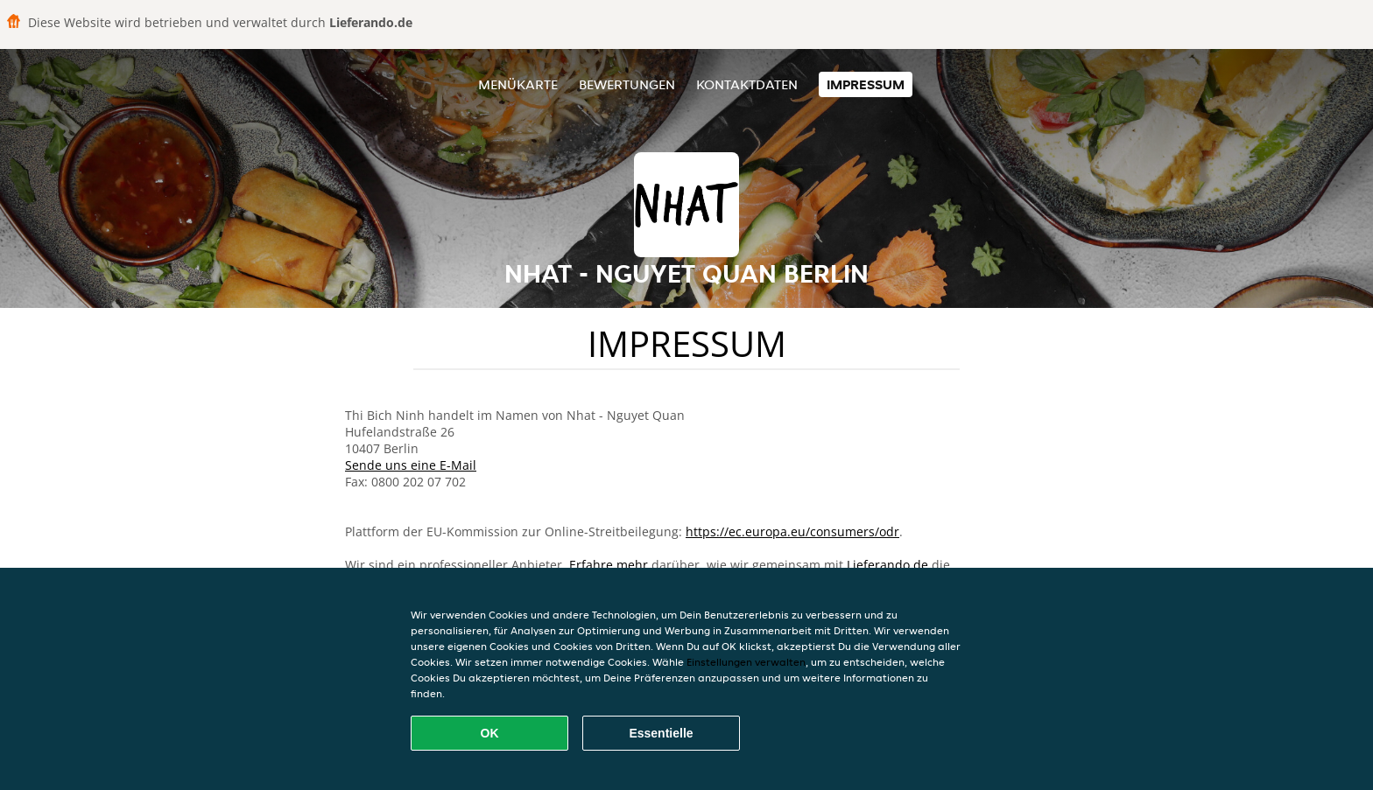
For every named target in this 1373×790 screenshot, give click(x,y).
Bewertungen (627, 84)
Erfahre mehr (608, 564)
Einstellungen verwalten (746, 661)
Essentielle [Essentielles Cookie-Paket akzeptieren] (661, 733)
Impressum (866, 84)
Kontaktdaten (747, 84)
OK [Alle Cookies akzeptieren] (490, 733)
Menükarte (518, 84)
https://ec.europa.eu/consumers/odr (792, 531)
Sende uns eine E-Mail (410, 465)
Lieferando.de (887, 564)
